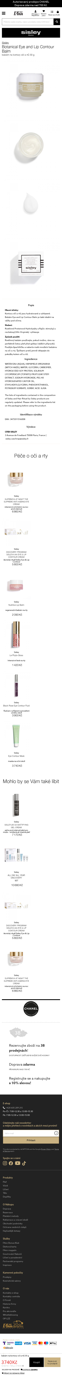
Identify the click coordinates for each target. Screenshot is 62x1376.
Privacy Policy (46, 1149)
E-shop (6, 1103)
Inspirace (7, 1265)
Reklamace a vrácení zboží (15, 1219)
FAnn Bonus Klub (11, 1242)
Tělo (5, 1193)
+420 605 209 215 (14, 1107)
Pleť (5, 1181)
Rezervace (8, 1212)
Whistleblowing (10, 1314)
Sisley (5, 42)
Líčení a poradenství (12, 1257)
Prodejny (7, 1277)
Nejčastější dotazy (11, 1230)
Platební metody (11, 1216)
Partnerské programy (13, 1261)
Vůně (5, 1185)
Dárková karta (9, 1246)
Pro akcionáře (9, 1311)
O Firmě (7, 1300)
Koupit (36, 1362)
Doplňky (7, 1196)
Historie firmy (9, 1303)
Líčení (6, 1189)
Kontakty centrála (11, 1296)
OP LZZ (6, 1318)
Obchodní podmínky (12, 1223)
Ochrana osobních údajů (14, 1227)
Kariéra (6, 1307)
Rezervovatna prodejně (52, 1362)
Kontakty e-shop (11, 1292)
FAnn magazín (9, 1250)
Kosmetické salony (12, 1280)
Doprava (7, 1208)
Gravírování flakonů (12, 1254)
